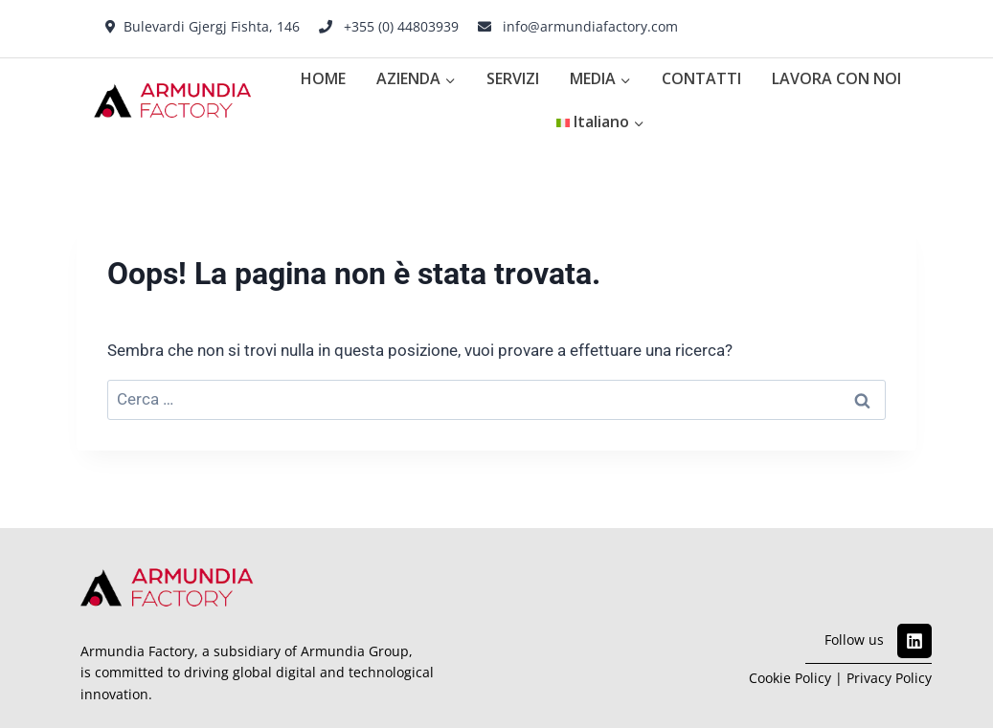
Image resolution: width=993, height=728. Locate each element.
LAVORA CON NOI (836, 78)
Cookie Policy (790, 678)
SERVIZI (512, 78)
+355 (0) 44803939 (401, 26)
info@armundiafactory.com (590, 26)
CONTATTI (701, 78)
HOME (323, 78)
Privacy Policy (889, 678)
